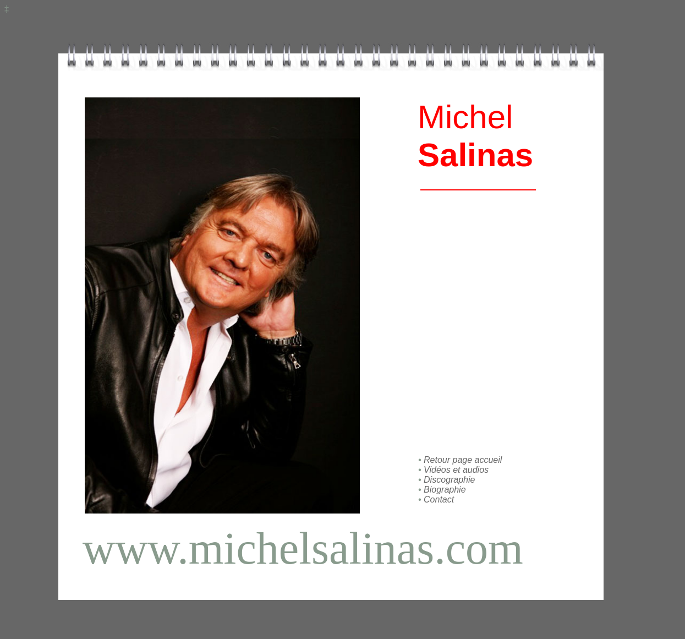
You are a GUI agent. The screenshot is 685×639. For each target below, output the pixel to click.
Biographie (445, 489)
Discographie (449, 479)
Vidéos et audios (456, 469)
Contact (437, 499)
